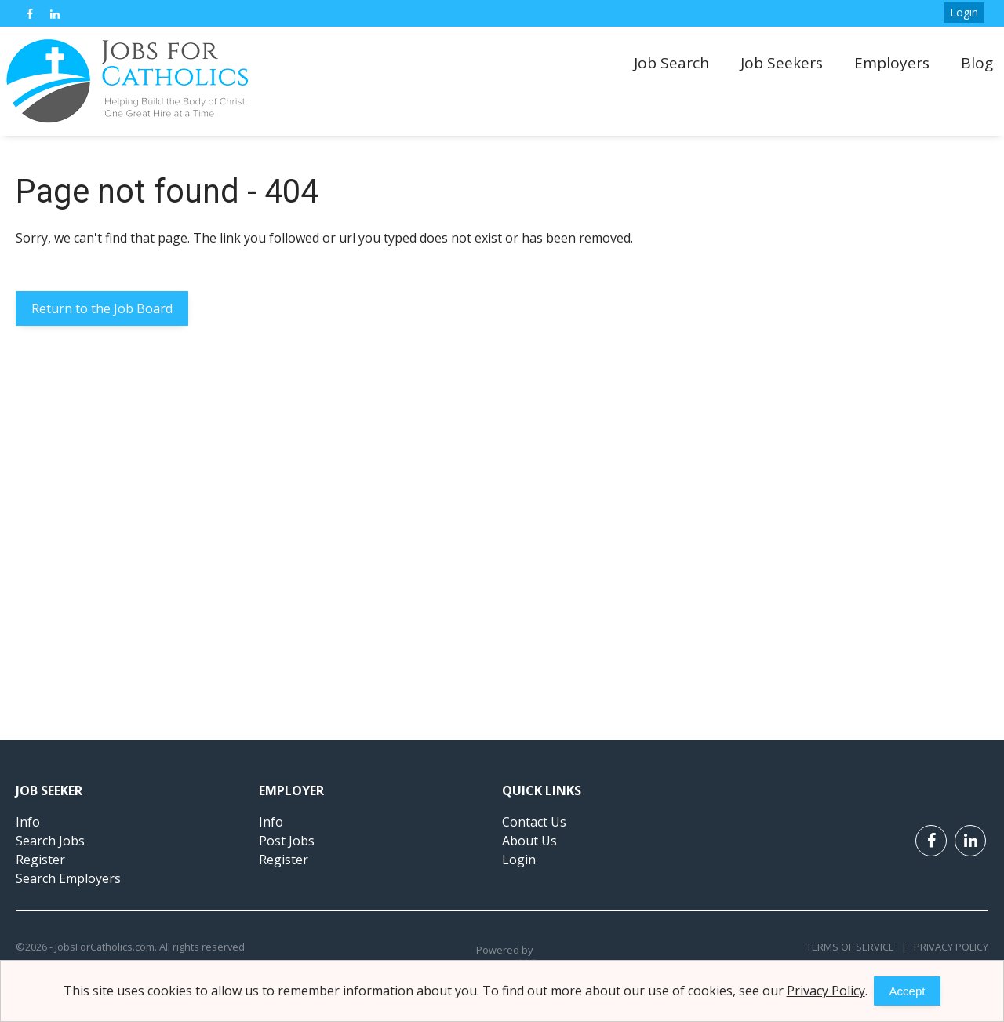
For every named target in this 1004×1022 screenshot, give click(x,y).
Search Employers (68, 878)
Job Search (671, 63)
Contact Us (534, 821)
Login (964, 12)
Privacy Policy (947, 947)
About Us (529, 840)
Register (40, 859)
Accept (907, 991)
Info (28, 821)
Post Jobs (287, 840)
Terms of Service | (856, 947)
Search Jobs (50, 840)
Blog (977, 63)
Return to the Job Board (102, 308)
